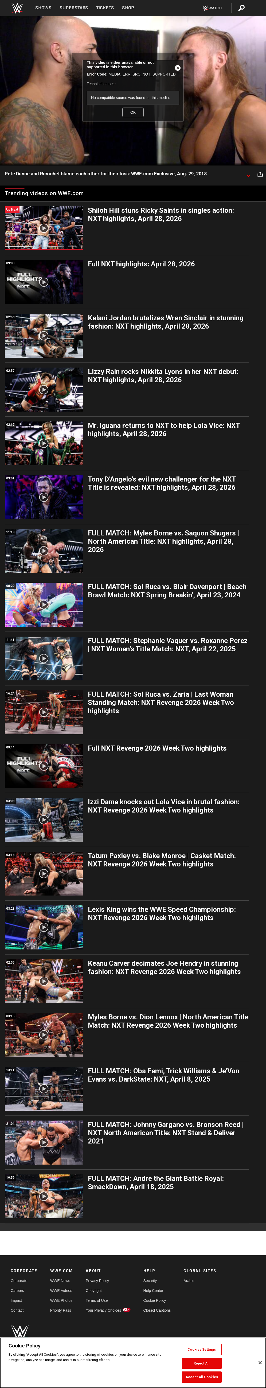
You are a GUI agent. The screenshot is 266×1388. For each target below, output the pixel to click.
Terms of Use (97, 1300)
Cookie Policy (154, 1300)
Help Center (153, 1290)
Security (150, 1281)
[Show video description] (248, 174)
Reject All (202, 1363)
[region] (133, 1362)
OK (133, 112)
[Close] (260, 1363)
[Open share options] (260, 174)
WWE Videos (61, 1290)
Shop (128, 7)
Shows (43, 7)
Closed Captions (157, 1310)
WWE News (60, 1281)
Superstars (74, 7)
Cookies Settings (201, 1349)
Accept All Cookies (202, 1377)
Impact (16, 1300)
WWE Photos (61, 1300)
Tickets (105, 7)
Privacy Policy (97, 1281)
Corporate (19, 1281)
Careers (17, 1290)
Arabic (188, 1281)
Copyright (94, 1290)
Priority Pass (60, 1310)
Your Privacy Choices (103, 1310)
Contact (17, 1310)
